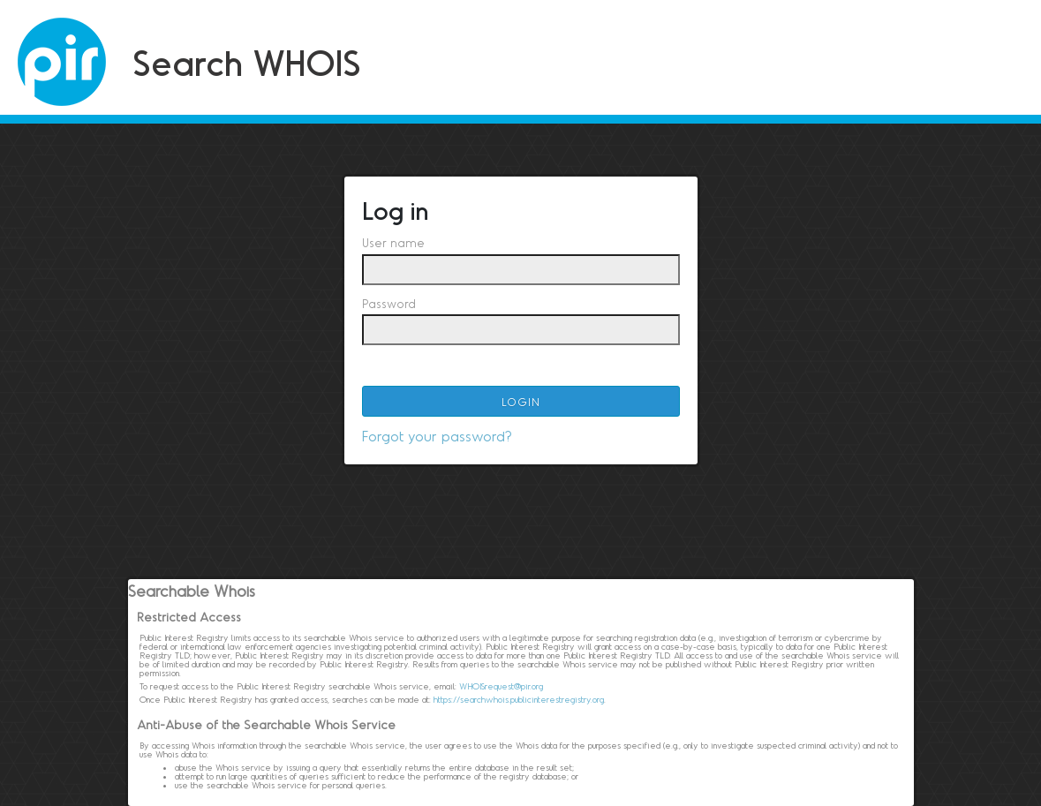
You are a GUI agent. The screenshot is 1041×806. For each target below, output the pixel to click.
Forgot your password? (437, 435)
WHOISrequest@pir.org (501, 686)
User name (393, 243)
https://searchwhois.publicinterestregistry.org (519, 699)
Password (389, 304)
